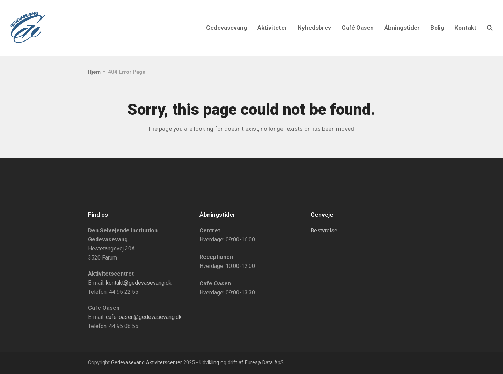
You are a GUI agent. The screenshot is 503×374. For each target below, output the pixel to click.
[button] (490, 28)
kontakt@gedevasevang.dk (139, 282)
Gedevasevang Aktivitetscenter (146, 362)
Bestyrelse (324, 230)
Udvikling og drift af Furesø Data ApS (241, 362)
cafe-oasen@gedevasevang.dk (144, 317)
